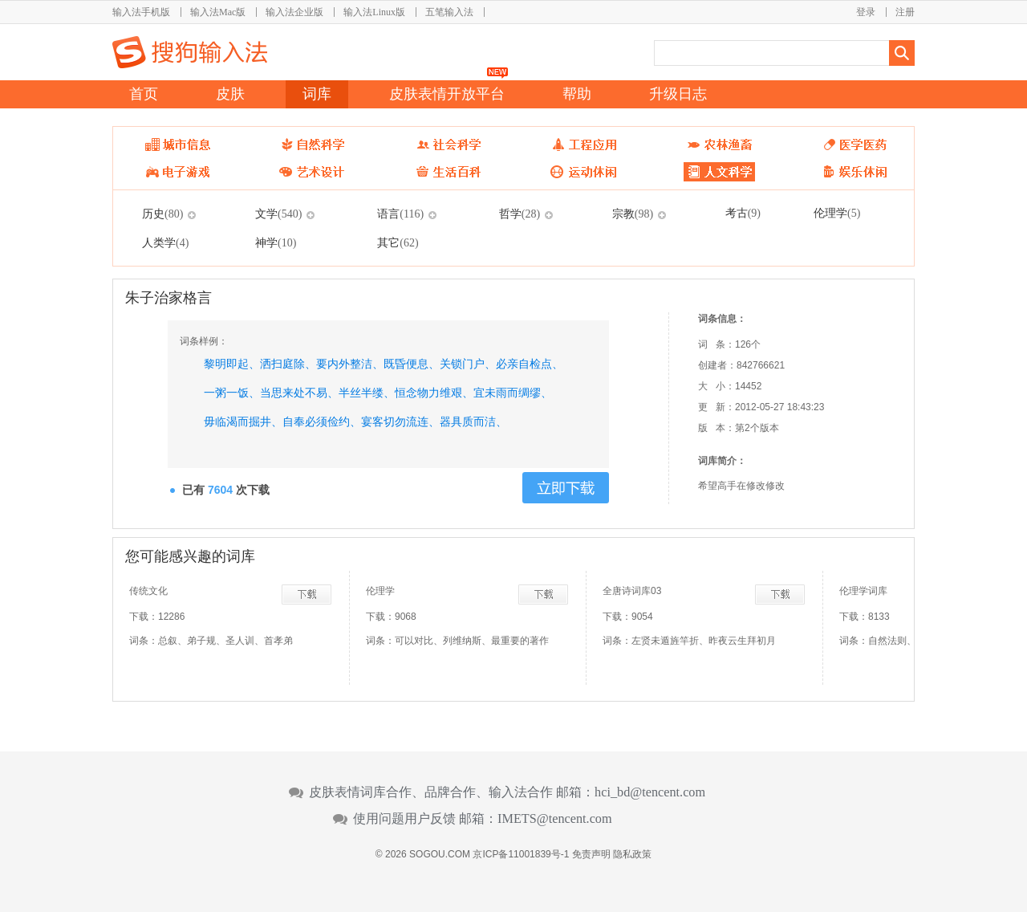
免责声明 (591, 854)
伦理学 (837, 212)
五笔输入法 (449, 12)
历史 (162, 213)
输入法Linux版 (374, 12)
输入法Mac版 (218, 12)
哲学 (519, 213)
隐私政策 (632, 854)
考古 (743, 212)
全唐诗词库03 (632, 590)
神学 (275, 242)
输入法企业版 (294, 12)
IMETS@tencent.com (554, 819)
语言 (400, 213)
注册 (905, 12)
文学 (278, 213)
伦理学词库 (863, 590)
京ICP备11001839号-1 (521, 854)
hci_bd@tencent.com (650, 792)
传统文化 (148, 590)
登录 (865, 12)
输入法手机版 (141, 12)
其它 (397, 242)
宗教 (632, 213)
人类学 (165, 242)
